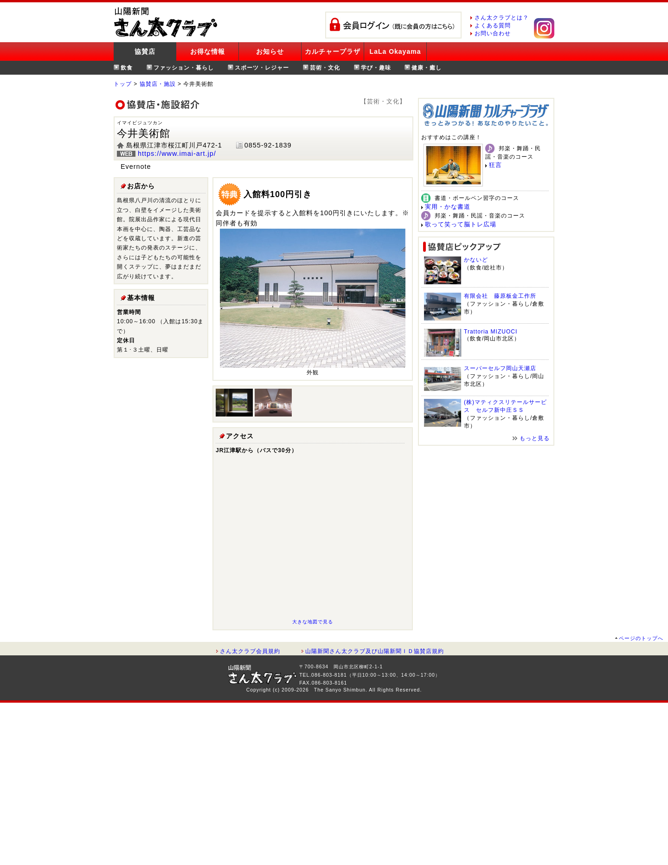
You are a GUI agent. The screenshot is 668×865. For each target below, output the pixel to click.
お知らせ (270, 51)
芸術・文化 (325, 67)
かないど (476, 259)
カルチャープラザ (332, 51)
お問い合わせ (493, 33)
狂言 (495, 164)
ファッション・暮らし (184, 67)
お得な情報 (207, 51)
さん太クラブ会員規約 (250, 651)
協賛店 (145, 51)
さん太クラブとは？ (502, 17)
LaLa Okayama (395, 51)
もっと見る (535, 438)
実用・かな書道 (447, 206)
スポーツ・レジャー (262, 67)
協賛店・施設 (158, 84)
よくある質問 (493, 25)
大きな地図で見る (312, 621)
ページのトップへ (641, 638)
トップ (123, 84)
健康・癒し (426, 67)
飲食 (127, 67)
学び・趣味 (376, 67)
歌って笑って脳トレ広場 (460, 224)
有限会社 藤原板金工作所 (500, 296)
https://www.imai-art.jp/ (177, 153)
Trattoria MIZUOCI (490, 331)
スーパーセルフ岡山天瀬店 (500, 368)
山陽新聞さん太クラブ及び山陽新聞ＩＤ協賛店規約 (374, 651)
